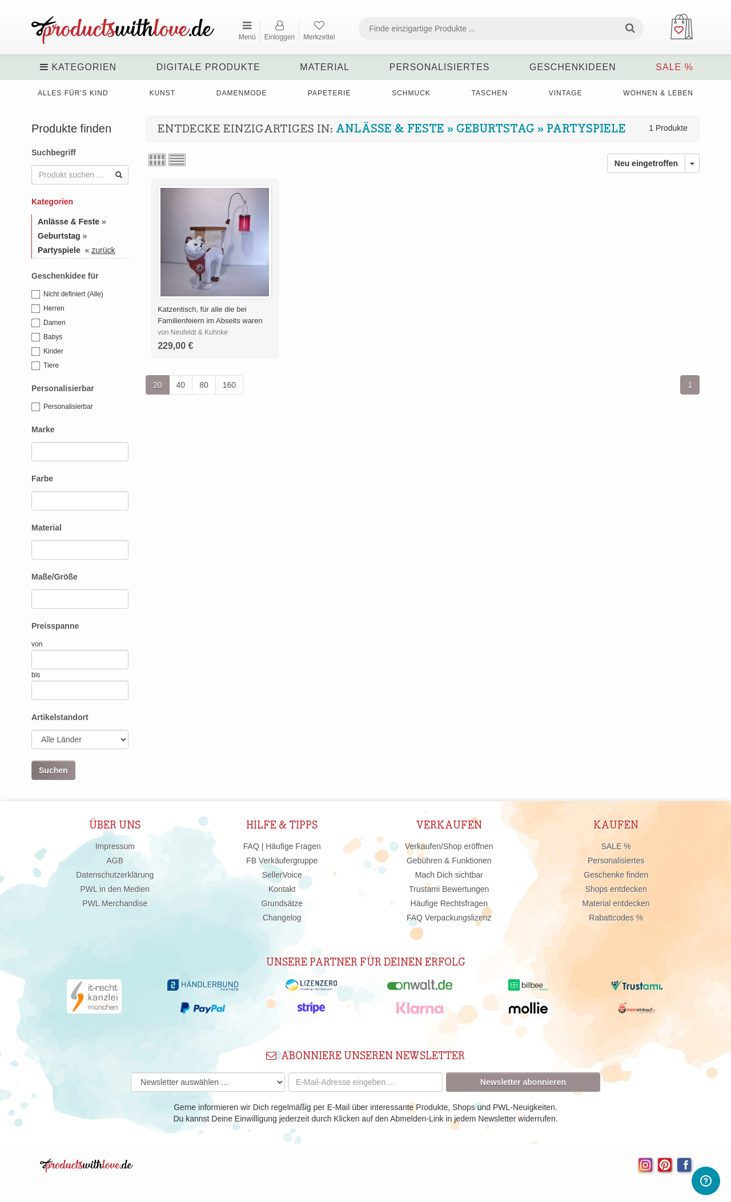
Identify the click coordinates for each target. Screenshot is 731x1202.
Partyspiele (586, 129)
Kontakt (281, 889)
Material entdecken (616, 903)
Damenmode (241, 93)
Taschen (490, 93)
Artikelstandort (60, 717)
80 (203, 384)
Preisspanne (55, 625)
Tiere (45, 366)
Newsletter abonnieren (523, 1082)
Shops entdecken (616, 889)
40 (181, 384)
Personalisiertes (439, 67)
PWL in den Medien (115, 889)
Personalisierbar (62, 388)
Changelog (282, 917)
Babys (46, 337)
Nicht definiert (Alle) (67, 294)
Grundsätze (282, 903)
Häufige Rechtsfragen (449, 903)
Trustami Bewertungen (449, 889)
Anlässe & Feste (390, 129)
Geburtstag (495, 129)
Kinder (47, 351)
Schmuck (411, 93)
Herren (48, 308)
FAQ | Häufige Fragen (282, 846)
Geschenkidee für (65, 275)
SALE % (674, 67)
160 (229, 384)
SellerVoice (282, 874)
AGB (114, 860)
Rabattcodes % (616, 917)
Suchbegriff (53, 152)
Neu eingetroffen (646, 163)
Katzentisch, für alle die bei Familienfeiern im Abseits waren (210, 315)
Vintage (566, 93)
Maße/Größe (54, 576)
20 (157, 384)
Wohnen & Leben (658, 93)
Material (325, 67)
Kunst (162, 93)
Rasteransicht (157, 160)
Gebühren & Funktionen (449, 860)
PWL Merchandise (114, 903)
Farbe (42, 478)
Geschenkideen (572, 67)
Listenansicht (177, 160)
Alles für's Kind (73, 93)
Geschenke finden (616, 874)
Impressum (115, 846)
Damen (48, 323)
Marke (42, 429)
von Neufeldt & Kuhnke (193, 332)
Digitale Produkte (208, 67)
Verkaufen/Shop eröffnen (449, 846)
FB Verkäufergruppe (282, 860)
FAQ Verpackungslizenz (449, 917)
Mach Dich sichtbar (449, 874)
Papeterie (329, 93)
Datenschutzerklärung (115, 874)
